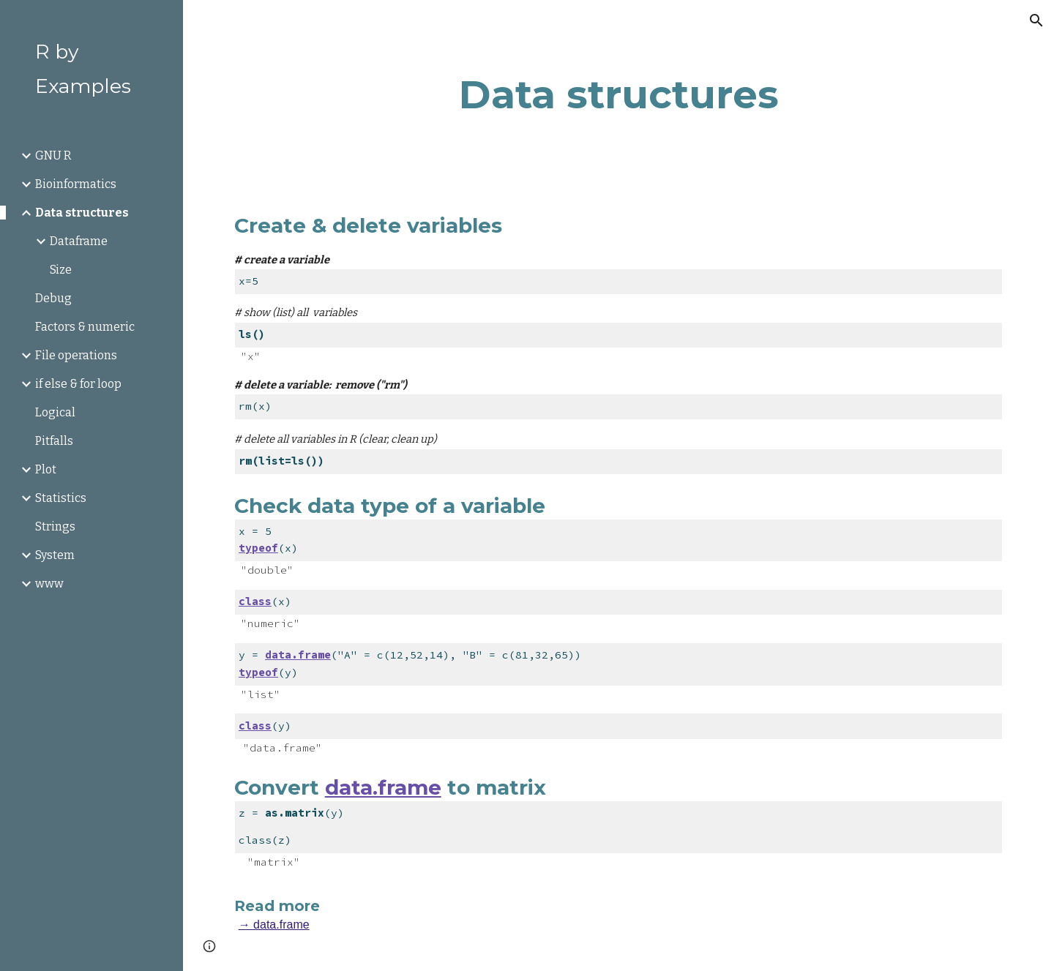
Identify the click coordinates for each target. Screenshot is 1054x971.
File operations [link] (76, 355)
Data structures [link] (82, 213)
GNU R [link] (53, 155)
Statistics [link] (60, 498)
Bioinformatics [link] (75, 184)
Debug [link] (53, 298)
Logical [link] (55, 412)
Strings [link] (55, 526)
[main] (618, 95)
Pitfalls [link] (54, 441)
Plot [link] (45, 469)
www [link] (49, 584)
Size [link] (61, 270)
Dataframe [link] (79, 241)
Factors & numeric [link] (85, 327)
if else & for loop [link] (78, 384)
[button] (1036, 20)
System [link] (55, 555)
